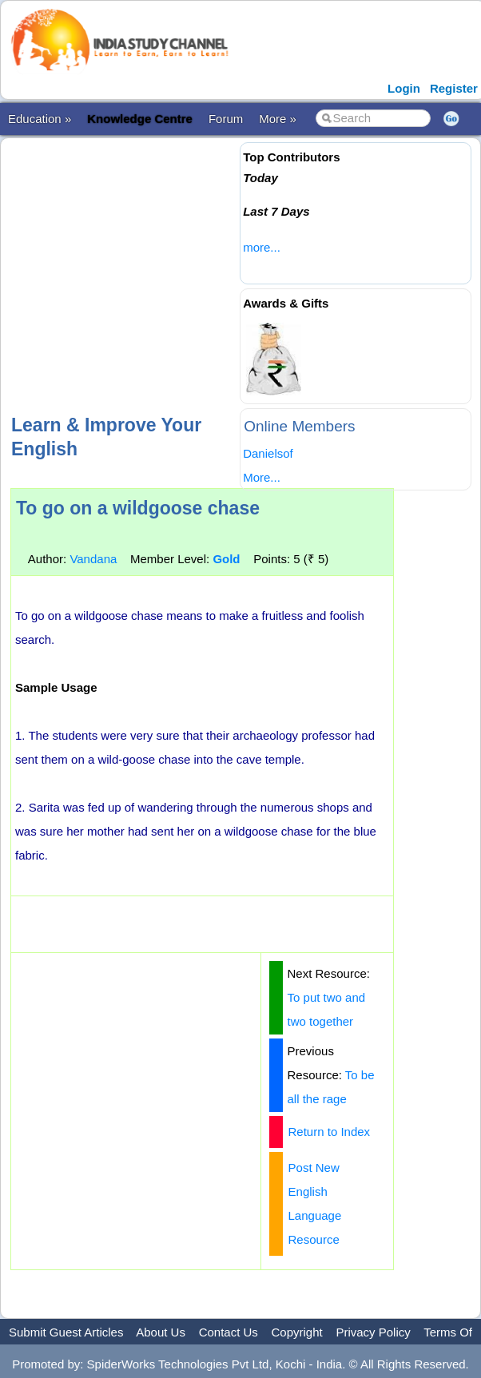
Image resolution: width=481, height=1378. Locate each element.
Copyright (297, 1332)
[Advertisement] (243, 274)
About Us (160, 1332)
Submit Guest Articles (66, 1332)
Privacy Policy (373, 1332)
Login (404, 88)
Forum (226, 118)
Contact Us (228, 1332)
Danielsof (268, 453)
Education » (39, 118)
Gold (226, 559)
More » (277, 118)
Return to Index (329, 1131)
